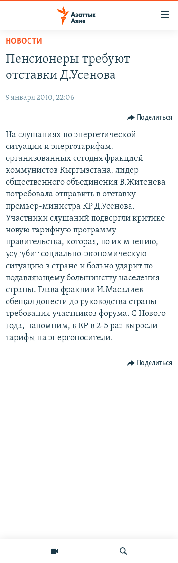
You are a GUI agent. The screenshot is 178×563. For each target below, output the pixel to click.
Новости (24, 41)
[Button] (150, 117)
